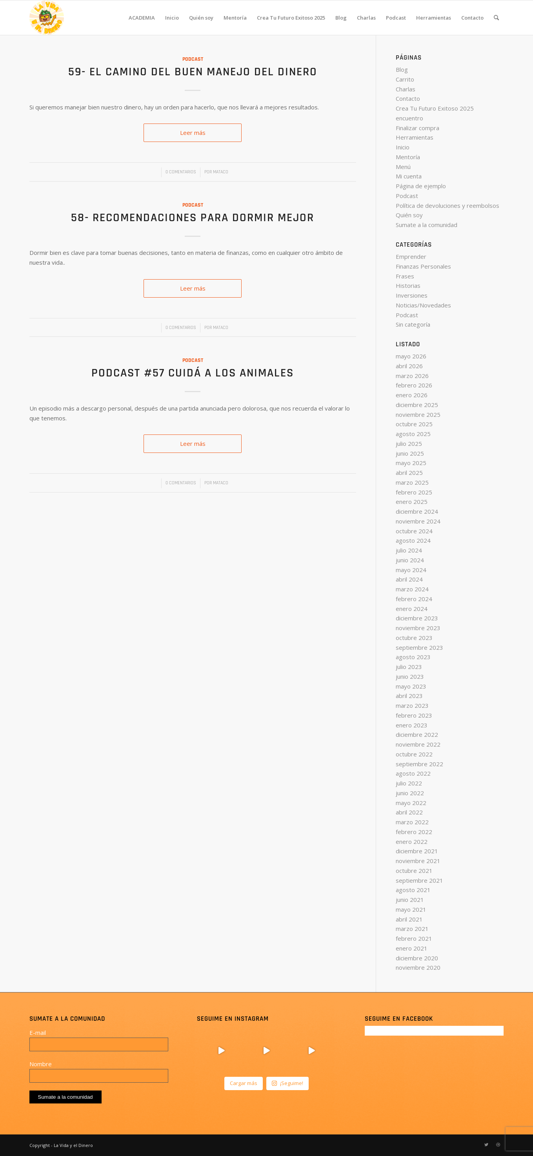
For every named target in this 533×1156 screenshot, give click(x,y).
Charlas (405, 89)
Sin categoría (413, 324)
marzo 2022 (412, 822)
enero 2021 (411, 948)
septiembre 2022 (419, 764)
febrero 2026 (414, 385)
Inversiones (411, 295)
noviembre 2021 (418, 861)
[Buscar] (496, 17)
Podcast (192, 59)
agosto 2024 (413, 540)
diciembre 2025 (417, 405)
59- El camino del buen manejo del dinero (192, 71)
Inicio (402, 147)
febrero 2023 (414, 715)
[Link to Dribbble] (498, 1145)
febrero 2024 (414, 599)
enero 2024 (411, 609)
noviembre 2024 (418, 521)
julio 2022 (409, 783)
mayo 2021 (411, 909)
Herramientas (414, 137)
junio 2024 (410, 560)
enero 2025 (411, 501)
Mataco (220, 172)
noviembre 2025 (418, 414)
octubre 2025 (414, 424)
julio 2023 (409, 667)
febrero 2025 (414, 492)
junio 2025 (410, 453)
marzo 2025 (412, 482)
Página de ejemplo (421, 186)
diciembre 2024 (417, 511)
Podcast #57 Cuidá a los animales (192, 372)
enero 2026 (411, 395)
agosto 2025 (413, 434)
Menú (403, 167)
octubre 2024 (414, 531)
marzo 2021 (412, 928)
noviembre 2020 (418, 967)
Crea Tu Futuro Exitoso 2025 (435, 108)
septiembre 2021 (419, 880)
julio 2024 (409, 550)
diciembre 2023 (417, 618)
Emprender (411, 256)
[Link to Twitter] (486, 1145)
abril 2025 (409, 472)
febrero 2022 (414, 832)
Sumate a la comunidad (426, 225)
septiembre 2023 (419, 647)
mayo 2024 (411, 570)
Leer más (193, 132)
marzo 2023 (412, 705)
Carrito (405, 79)
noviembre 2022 (418, 744)
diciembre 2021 (417, 851)
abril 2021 (409, 919)
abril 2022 (409, 812)
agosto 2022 (413, 773)
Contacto (408, 98)
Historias (408, 285)
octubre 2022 (414, 754)
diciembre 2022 (417, 734)
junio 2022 (410, 793)
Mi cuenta (409, 176)
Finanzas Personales (423, 266)
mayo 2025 (411, 463)
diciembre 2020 (417, 958)
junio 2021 (410, 899)
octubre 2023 (414, 638)
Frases (405, 276)
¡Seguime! (287, 1083)
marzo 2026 (412, 376)
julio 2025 (409, 443)
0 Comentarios (181, 172)
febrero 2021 (414, 938)
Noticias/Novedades (423, 305)
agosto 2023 (413, 657)
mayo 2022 (411, 803)
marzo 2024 (412, 589)
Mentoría (408, 157)
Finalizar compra (417, 128)
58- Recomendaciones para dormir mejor (192, 217)
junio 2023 (410, 676)
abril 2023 (409, 696)
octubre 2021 (414, 870)
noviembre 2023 (418, 628)
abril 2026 (409, 366)
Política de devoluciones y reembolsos (447, 205)
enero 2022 (411, 841)
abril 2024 (409, 579)
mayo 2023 (411, 686)
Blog (402, 69)
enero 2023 (411, 725)
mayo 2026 (411, 356)
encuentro (409, 118)
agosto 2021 (413, 890)
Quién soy (409, 215)
